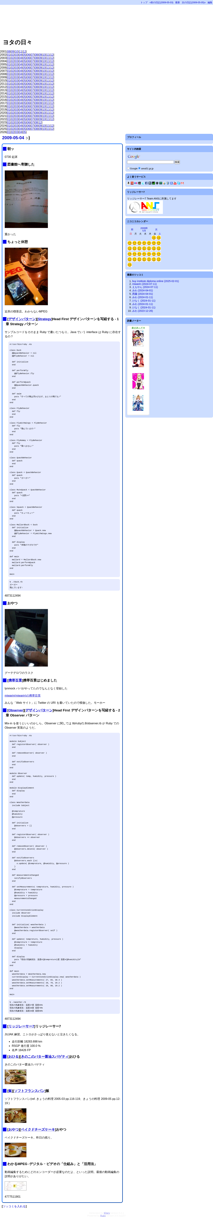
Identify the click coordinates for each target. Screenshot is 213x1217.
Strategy (44, 319)
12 (24, 51)
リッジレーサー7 (21, 1026)
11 (20, 51)
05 (24, 54)
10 (16, 51)
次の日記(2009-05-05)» (194, 2)
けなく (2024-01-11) (143, 300)
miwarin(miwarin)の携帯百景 (23, 695)
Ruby (103, 1215)
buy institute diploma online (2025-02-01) (155, 281)
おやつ (13, 1129)
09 (12, 51)
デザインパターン (22, 319)
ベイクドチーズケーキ (38, 1129)
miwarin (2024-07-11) (144, 284)
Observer (15, 710)
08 (8, 51)
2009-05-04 (13, 137)
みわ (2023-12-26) (142, 310)
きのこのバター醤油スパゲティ (45, 1056)
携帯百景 (15, 680)
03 (16, 54)
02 (12, 54)
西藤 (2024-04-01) (142, 293)
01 (8, 54)
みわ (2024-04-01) (142, 290)
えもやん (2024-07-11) (145, 287)
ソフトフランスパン (29, 1091)
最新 (177, 2)
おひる (13, 1056)
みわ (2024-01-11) (142, 297)
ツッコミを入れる (14, 1206)
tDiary (107, 1213)
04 (20, 54)
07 (32, 54)
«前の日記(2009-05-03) (161, 2)
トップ (144, 2)
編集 (210, 2)
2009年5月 (144, 229)
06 (28, 54)
